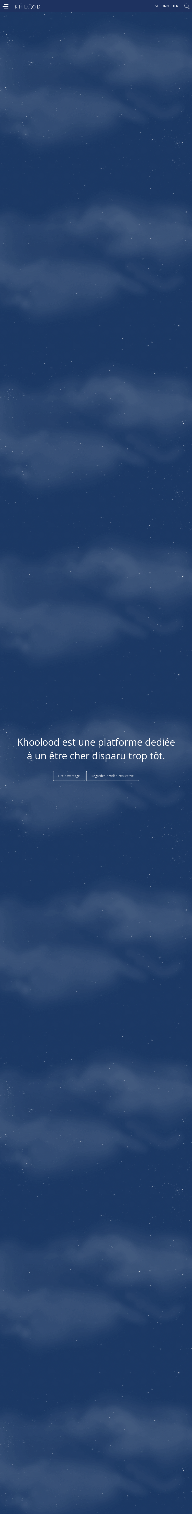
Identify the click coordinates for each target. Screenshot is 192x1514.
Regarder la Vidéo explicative (113, 776)
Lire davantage (69, 776)
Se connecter (166, 6)
